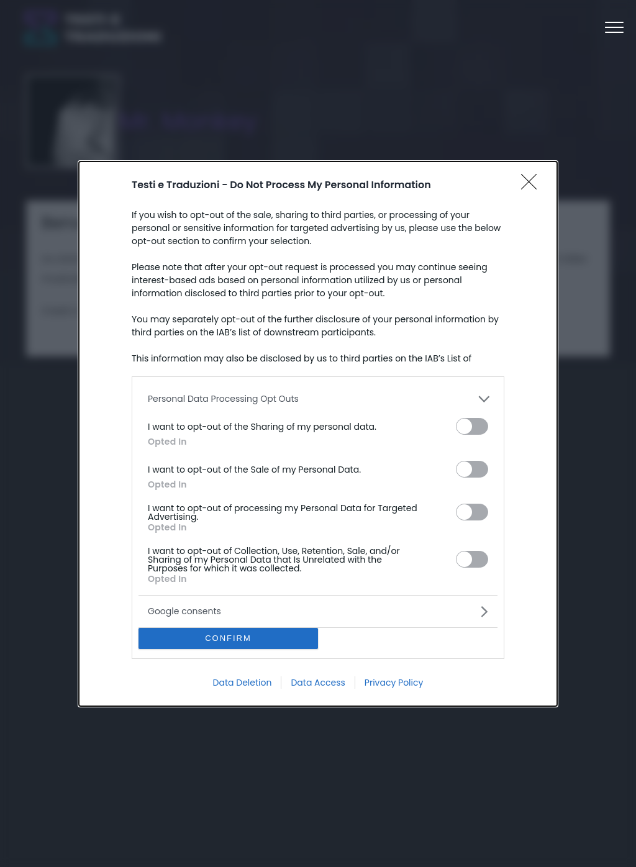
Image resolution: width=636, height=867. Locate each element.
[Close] (533, 185)
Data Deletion (242, 682)
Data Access (318, 682)
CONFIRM (228, 638)
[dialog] (318, 433)
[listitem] (318, 399)
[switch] (472, 426)
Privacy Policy (394, 682)
